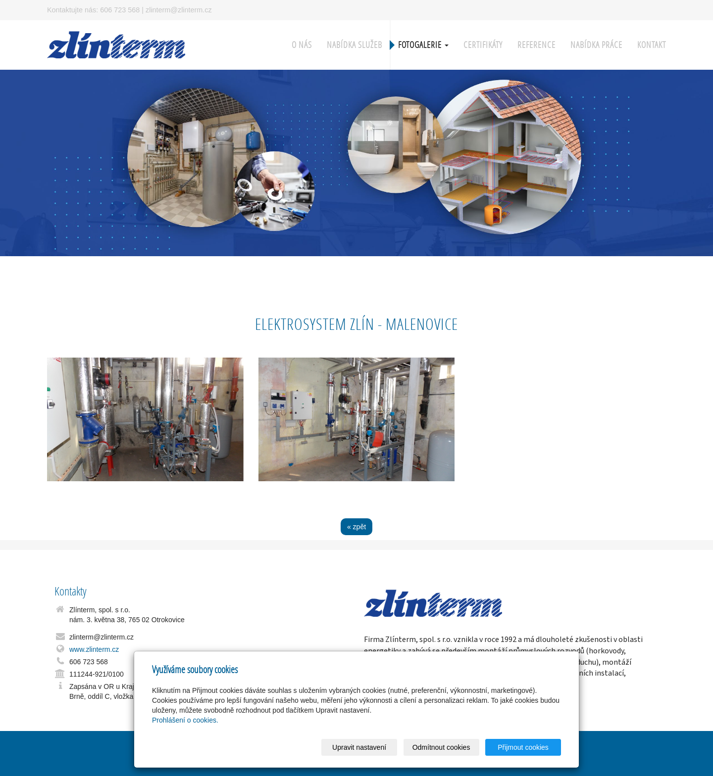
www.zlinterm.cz (94, 649)
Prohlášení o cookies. (185, 720)
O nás (302, 44)
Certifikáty (483, 44)
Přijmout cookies (523, 747)
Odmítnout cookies (441, 747)
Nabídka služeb (354, 44)
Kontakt (651, 44)
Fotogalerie (423, 44)
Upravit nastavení (359, 747)
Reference (536, 44)
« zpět (356, 527)
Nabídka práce (596, 44)
